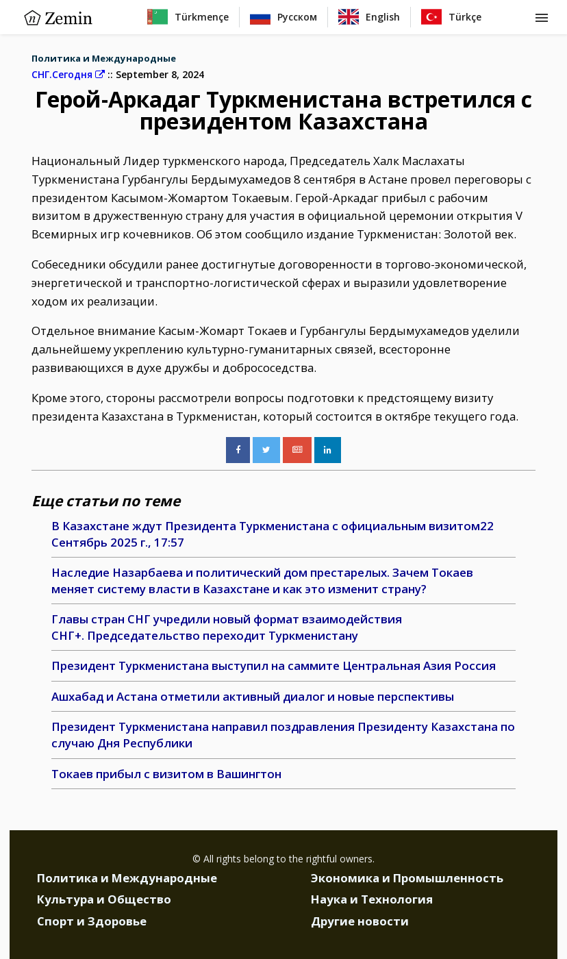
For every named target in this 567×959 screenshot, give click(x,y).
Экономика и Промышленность (407, 878)
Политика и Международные (104, 58)
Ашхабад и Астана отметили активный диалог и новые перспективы (252, 696)
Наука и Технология (372, 899)
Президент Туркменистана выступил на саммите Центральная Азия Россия (273, 665)
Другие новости (360, 921)
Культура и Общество (104, 899)
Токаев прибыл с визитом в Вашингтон (166, 774)
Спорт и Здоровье (92, 921)
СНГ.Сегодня (68, 74)
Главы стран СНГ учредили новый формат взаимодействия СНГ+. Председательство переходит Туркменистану (226, 627)
